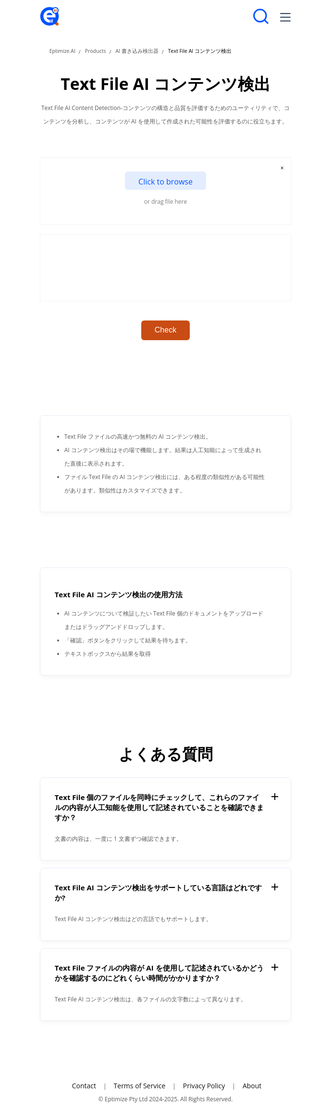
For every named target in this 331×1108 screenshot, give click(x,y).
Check (165, 330)
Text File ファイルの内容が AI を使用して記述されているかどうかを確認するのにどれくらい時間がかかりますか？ (159, 973)
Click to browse (165, 181)
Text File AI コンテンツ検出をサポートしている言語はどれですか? (158, 892)
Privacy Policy (204, 1085)
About (252, 1085)
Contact (84, 1085)
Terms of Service (140, 1085)
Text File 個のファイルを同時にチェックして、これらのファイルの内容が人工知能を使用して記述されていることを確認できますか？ (159, 807)
